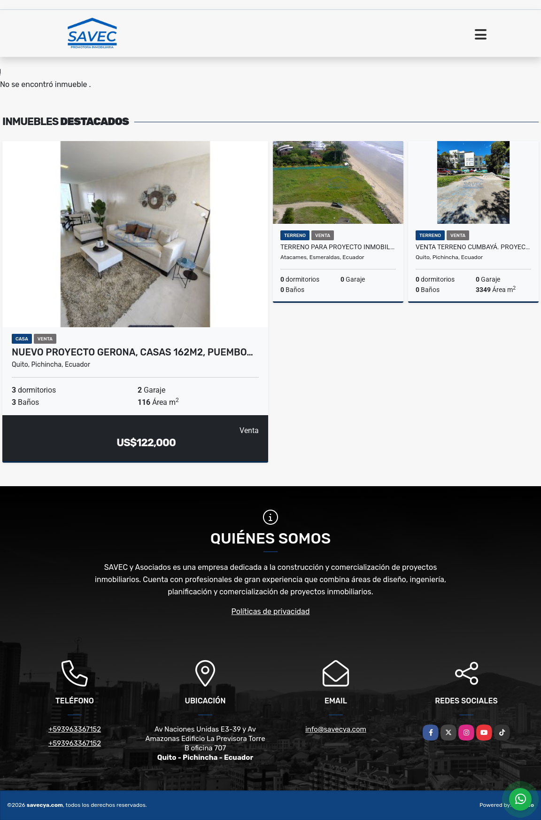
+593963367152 (74, 729)
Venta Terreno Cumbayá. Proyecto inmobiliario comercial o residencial (473, 247)
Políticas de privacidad (271, 611)
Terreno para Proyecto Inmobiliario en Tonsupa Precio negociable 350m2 (338, 247)
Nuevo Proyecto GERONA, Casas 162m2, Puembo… (132, 352)
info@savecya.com (335, 729)
